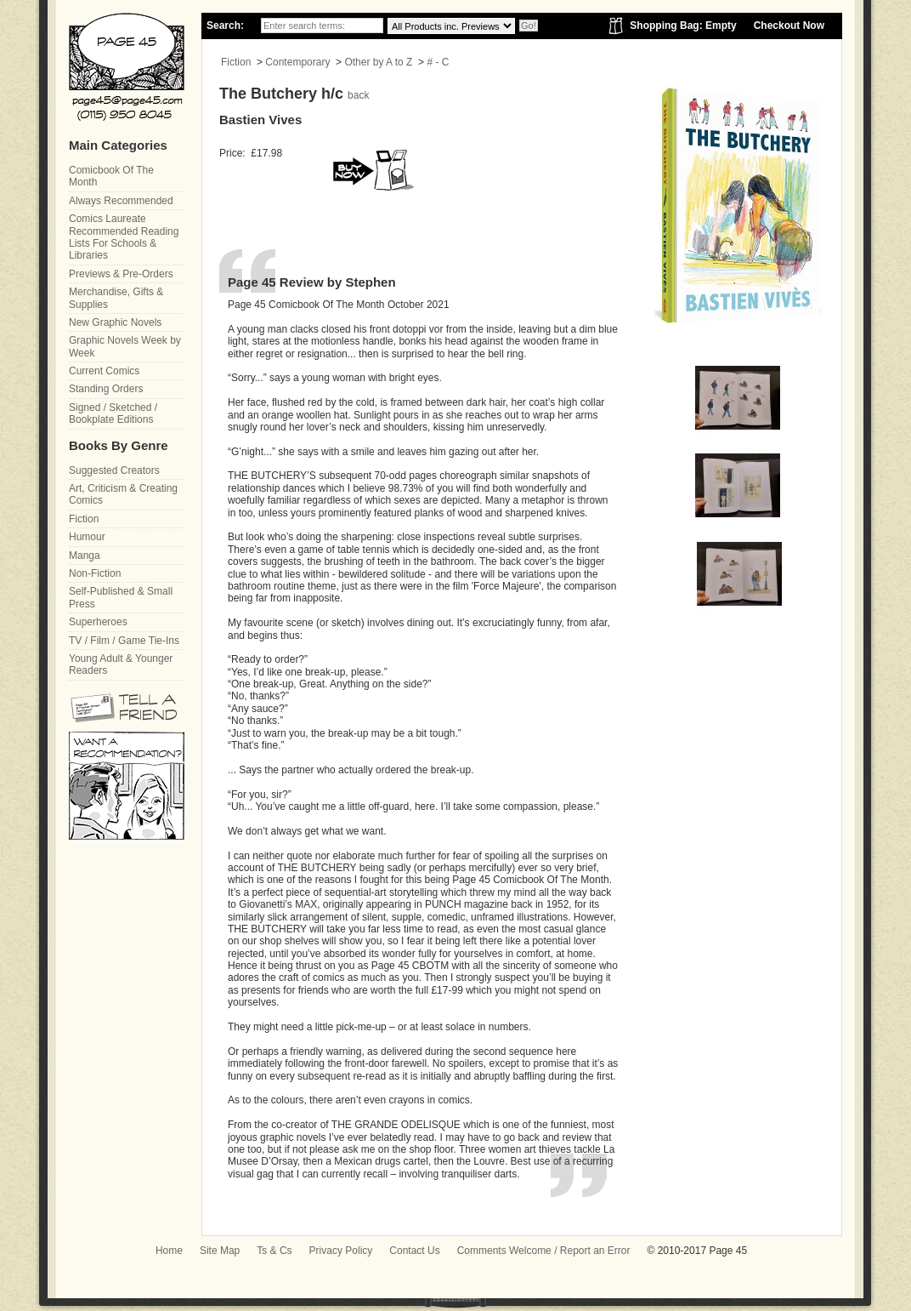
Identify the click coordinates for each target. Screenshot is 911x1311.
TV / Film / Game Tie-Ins (124, 641)
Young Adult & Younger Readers (121, 664)
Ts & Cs (274, 1251)
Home (169, 1251)
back (358, 95)
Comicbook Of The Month (111, 176)
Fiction (236, 62)
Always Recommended (121, 201)
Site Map (220, 1251)
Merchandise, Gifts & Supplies (116, 298)
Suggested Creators (114, 470)
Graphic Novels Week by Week (125, 346)
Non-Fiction (95, 573)
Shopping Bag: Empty (683, 25)
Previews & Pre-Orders (121, 274)
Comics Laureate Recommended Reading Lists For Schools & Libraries (123, 237)
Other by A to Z (378, 62)
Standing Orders (106, 389)
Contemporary (297, 62)
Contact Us (414, 1251)
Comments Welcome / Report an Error (544, 1251)
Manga (84, 555)
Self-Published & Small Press (121, 597)
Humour (87, 537)
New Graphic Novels (115, 322)
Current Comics (104, 371)
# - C (438, 62)
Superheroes (98, 622)
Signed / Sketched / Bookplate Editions (113, 413)
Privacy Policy (341, 1251)
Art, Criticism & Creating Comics (123, 494)
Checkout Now (789, 25)
